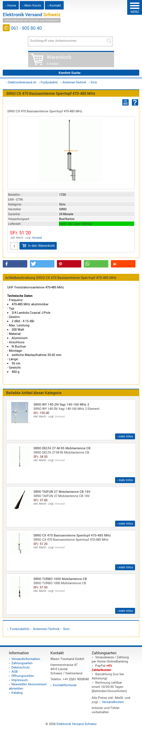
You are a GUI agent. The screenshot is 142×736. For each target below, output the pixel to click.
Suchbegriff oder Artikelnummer (53, 40)
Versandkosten (113, 702)
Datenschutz (20, 667)
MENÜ (134, 8)
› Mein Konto (31, 5)
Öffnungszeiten (22, 676)
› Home (11, 5)
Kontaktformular (65, 685)
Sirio (94, 82)
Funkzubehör (49, 82)
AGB (14, 671)
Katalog (17, 692)
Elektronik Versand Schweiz (77, 724)
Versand (37, 237)
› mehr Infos (125, 436)
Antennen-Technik (74, 82)
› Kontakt (54, 5)
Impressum (19, 680)
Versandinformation (25, 659)
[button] (15, 264)
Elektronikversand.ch (22, 82)
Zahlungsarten (22, 663)
